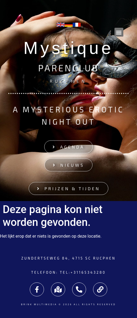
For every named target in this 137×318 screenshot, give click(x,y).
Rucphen (68, 80)
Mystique (68, 48)
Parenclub (68, 68)
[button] (118, 32)
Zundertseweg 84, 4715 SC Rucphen (68, 258)
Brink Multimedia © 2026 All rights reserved (68, 304)
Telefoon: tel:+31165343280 (68, 272)
